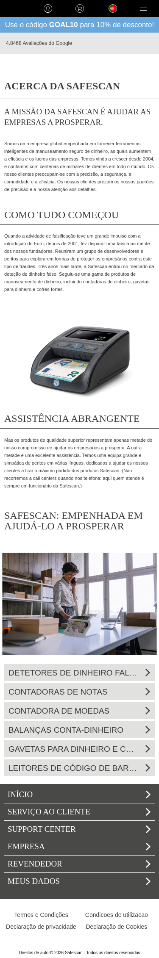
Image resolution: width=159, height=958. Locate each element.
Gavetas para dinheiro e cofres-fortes (79, 749)
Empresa (79, 846)
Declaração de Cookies (116, 927)
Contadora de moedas (79, 710)
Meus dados (79, 881)
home (16, 8)
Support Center (79, 829)
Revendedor (79, 863)
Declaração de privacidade (41, 927)
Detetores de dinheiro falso (79, 672)
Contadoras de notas (79, 691)
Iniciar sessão (48, 8)
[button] (143, 8)
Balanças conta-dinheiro (79, 729)
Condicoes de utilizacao (116, 915)
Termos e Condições (41, 915)
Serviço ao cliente (79, 811)
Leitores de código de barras (79, 768)
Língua (104, 15)
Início (79, 794)
